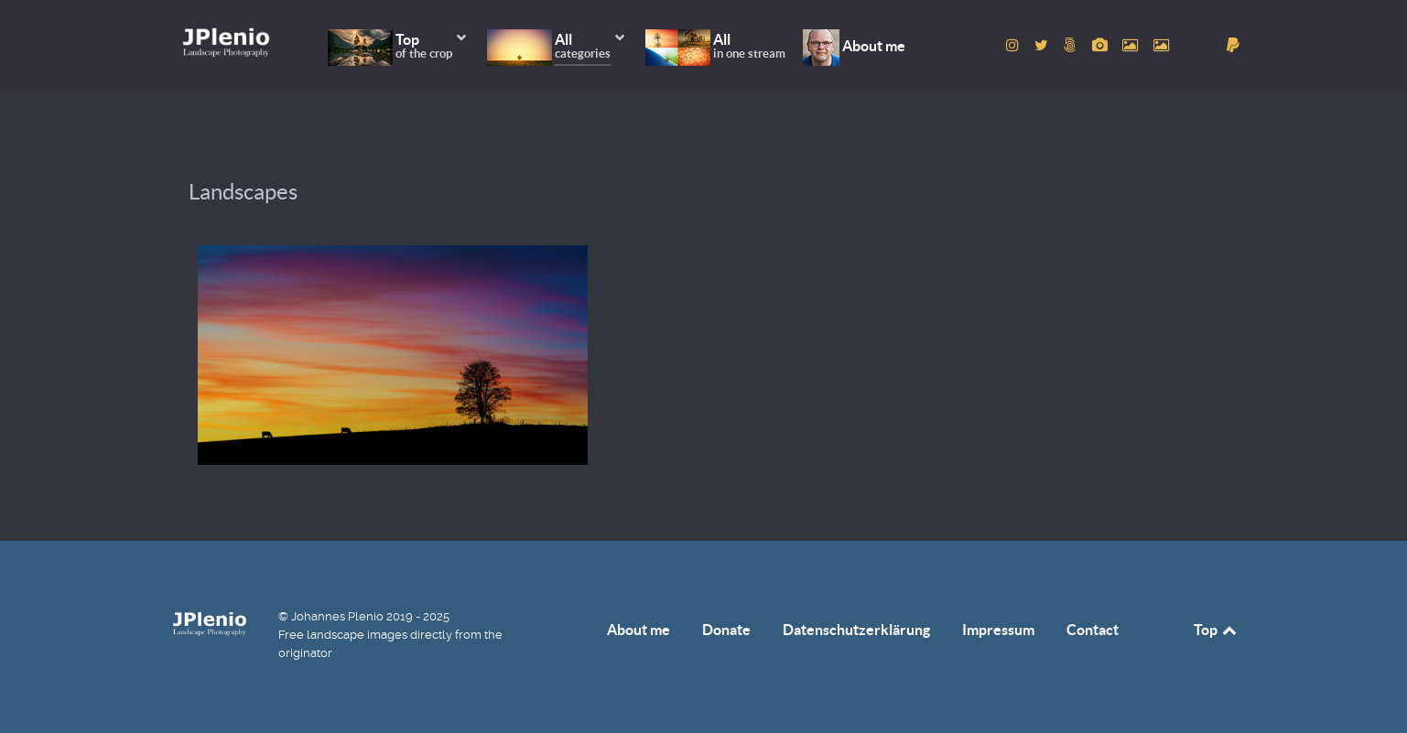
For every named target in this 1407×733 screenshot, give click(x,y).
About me (638, 629)
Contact (1092, 629)
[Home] (226, 41)
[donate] (1233, 45)
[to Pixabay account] (1101, 45)
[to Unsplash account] (1161, 45)
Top (1216, 629)
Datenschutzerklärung (856, 629)
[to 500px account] (1071, 45)
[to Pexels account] (1132, 45)
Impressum (998, 629)
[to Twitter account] (1043, 45)
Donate (726, 629)
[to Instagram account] (1015, 45)
